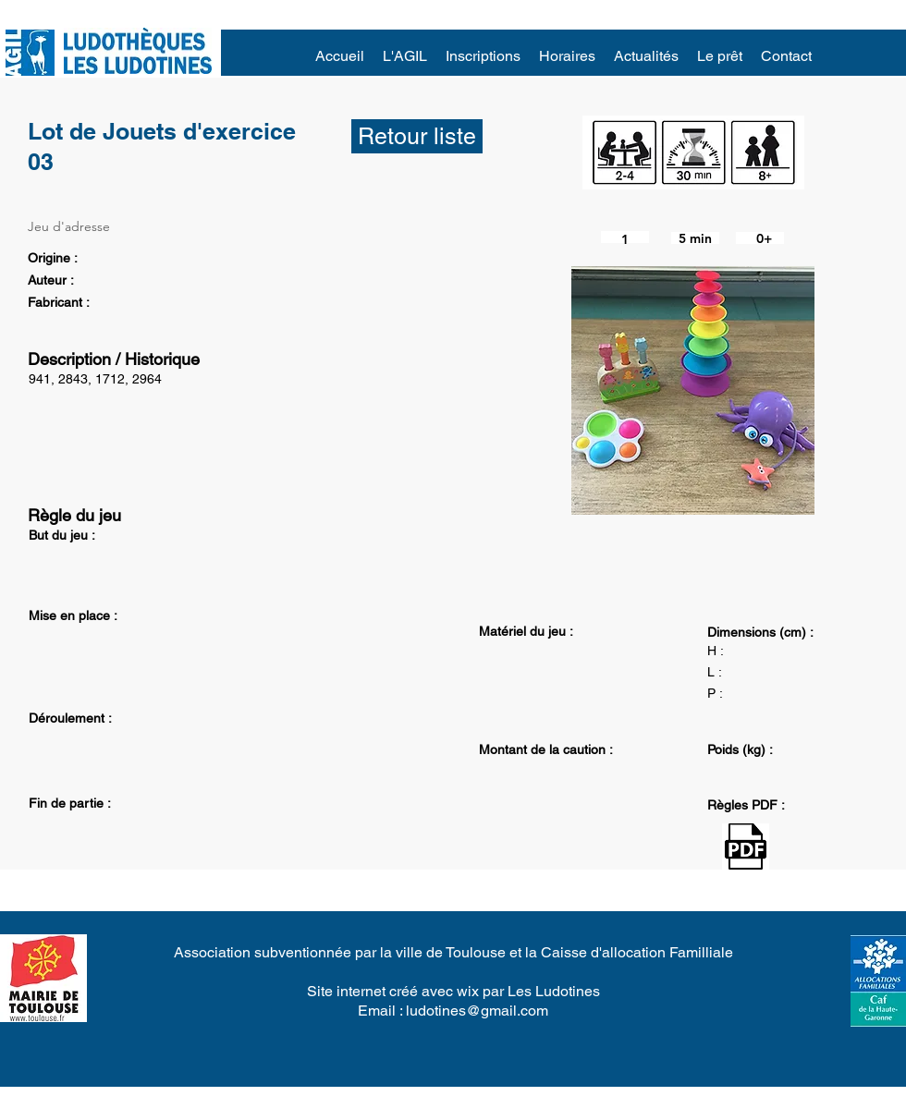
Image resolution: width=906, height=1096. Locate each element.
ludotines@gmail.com (477, 1010)
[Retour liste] (417, 136)
